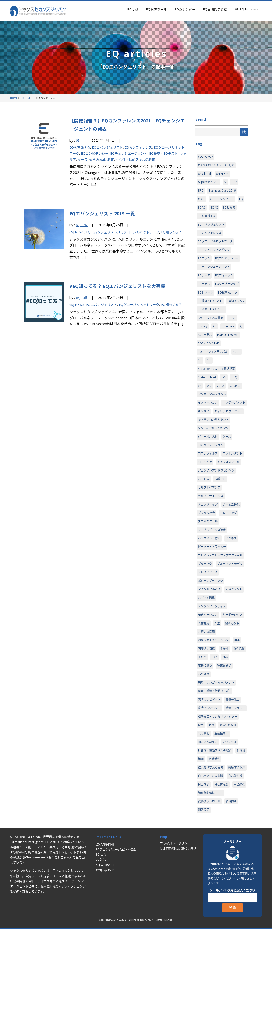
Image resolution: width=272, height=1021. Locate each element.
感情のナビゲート (210, 770)
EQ (243, 201)
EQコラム (204, 263)
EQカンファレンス (143, 147)
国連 (240, 708)
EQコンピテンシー (103, 153)
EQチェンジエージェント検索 (116, 942)
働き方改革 (115, 159)
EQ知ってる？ (207, 316)
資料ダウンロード (210, 894)
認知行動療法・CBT (228, 885)
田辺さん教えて (208, 823)
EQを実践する (80, 147)
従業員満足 (237, 735)
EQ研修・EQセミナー (212, 324)
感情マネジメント (210, 779)
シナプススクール (210, 501)
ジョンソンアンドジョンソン (217, 509)
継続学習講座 (207, 859)
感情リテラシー (208, 788)
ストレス (204, 518)
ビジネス (233, 580)
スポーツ (221, 518)
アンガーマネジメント (213, 413)
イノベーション (208, 421)
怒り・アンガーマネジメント (217, 753)
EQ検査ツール (156, 9)
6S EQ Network (247, 9)
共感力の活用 (207, 700)
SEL (209, 377)
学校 (233, 726)
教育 (129, 159)
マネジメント (207, 656)
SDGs (239, 369)
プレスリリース (208, 629)
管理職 (202, 841)
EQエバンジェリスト (110, 147)
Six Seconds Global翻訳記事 (217, 386)
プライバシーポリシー (175, 936)
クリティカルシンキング (214, 457)
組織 (215, 841)
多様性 (225, 717)
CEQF (201, 201)
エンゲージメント (210, 430)
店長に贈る (216, 735)
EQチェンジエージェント (140, 153)
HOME (14, 98)
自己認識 (204, 885)
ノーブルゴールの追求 (213, 571)
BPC (201, 192)
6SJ (79, 140)
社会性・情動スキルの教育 (155, 159)
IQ (242, 342)
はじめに (236, 404)
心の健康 (204, 744)
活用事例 (204, 814)
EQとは (132, 9)
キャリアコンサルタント (214, 448)
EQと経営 (230, 210)
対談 (201, 735)
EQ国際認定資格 (215, 9)
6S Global (204, 175)
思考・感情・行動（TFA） (215, 761)
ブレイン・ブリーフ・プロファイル (220, 600)
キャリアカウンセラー (213, 439)
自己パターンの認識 (211, 867)
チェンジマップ (208, 545)
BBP (236, 183)
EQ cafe (101, 947)
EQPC (215, 210)
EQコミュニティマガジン (215, 254)
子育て (219, 726)
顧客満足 (204, 902)
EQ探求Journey (229, 298)
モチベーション (208, 673)
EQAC (202, 210)
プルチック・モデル (211, 620)
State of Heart (207, 395)
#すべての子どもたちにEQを (217, 166)
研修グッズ (231, 823)
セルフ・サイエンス (211, 536)
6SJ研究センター (209, 183)
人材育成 (230, 682)
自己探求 (204, 876)
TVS (225, 395)
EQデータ (204, 280)
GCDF (234, 333)
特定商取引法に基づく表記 (178, 941)
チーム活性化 (233, 545)
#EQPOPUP (206, 157)
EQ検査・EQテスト (211, 307)
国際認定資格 (207, 717)
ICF (215, 342)
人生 (201, 691)
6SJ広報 (82, 224)
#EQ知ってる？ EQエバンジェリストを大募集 (124, 292)
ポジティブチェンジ (211, 638)
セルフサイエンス (210, 527)
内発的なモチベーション (214, 708)
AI (227, 183)
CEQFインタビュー (223, 201)
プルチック (205, 612)
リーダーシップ (208, 682)
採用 (201, 806)
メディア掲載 (230, 656)
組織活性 (229, 841)
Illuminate (228, 342)
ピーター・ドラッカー (213, 589)
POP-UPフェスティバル (214, 369)
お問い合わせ (105, 963)
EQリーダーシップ (228, 289)
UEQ (236, 395)
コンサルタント (208, 492)
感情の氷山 (235, 770)
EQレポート (206, 298)
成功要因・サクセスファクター (219, 797)
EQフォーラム (225, 280)
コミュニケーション (211, 474)
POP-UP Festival (229, 351)
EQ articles (26, 98)
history (203, 342)
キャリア (85, 159)
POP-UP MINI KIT (209, 360)
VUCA (221, 404)
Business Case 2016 (223, 192)
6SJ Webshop (105, 958)
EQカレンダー (185, 9)
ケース (99, 159)
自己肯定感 (222, 876)
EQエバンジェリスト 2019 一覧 (107, 213)
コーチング (232, 492)
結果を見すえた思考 (211, 850)
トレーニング (230, 554)
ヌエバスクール (208, 562)
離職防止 (233, 894)
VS (200, 404)
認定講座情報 (105, 937)
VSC (209, 404)
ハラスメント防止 (210, 580)
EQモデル (204, 289)
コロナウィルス (208, 483)
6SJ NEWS (77, 232)
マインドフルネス (210, 647)
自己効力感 (237, 867)
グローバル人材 (208, 465)
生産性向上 (222, 814)
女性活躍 (204, 726)
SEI (200, 377)
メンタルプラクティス (213, 664)
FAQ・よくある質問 (211, 333)
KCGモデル (205, 351)
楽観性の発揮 (229, 806)
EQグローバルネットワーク (144, 232)
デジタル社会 (207, 554)
